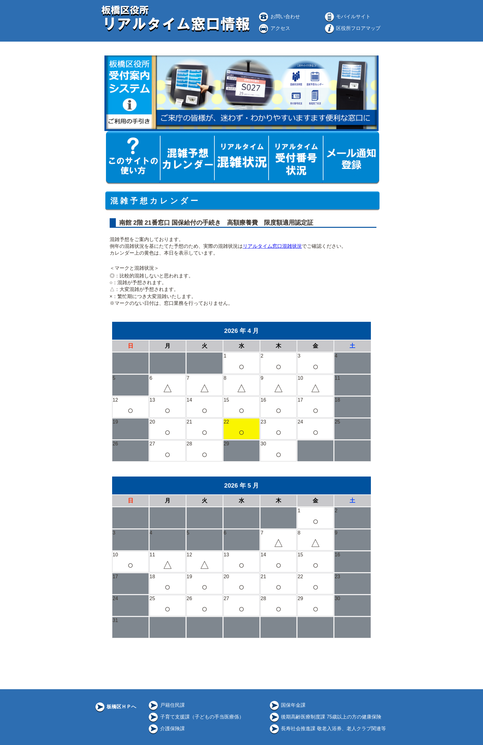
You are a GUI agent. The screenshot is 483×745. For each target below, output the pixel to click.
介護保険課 (166, 728)
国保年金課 (287, 705)
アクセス (274, 28)
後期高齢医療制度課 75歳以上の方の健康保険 (325, 716)
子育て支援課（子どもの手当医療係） (196, 716)
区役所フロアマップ (352, 28)
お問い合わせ (279, 16)
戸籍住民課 (166, 705)
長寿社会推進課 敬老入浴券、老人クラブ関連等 (327, 728)
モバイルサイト (347, 16)
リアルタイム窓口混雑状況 (272, 246)
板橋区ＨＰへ (115, 706)
